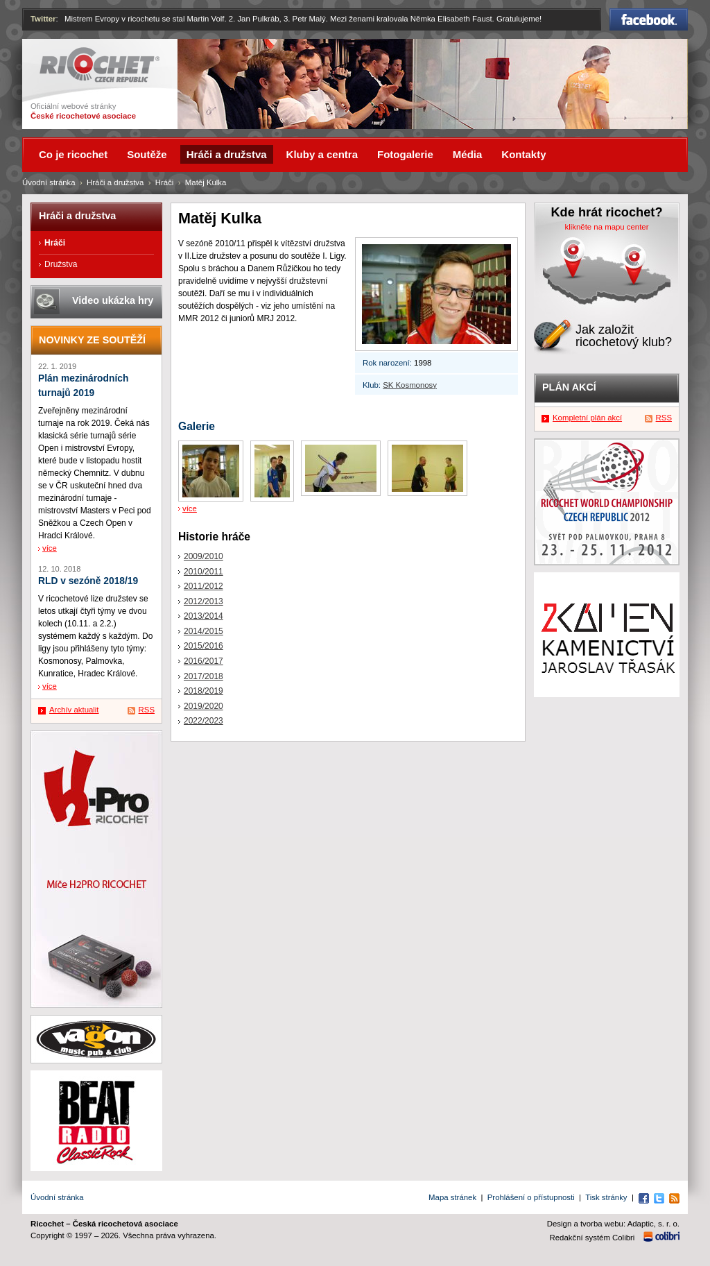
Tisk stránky (606, 1197)
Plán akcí (569, 387)
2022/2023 (203, 721)
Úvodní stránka (49, 182)
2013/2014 (203, 616)
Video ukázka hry (112, 300)
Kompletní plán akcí (587, 417)
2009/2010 (203, 556)
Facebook (648, 19)
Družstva (60, 264)
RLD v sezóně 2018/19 (88, 581)
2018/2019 (203, 691)
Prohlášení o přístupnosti (531, 1197)
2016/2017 (203, 661)
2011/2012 (203, 586)
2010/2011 (203, 571)
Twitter (43, 19)
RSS (147, 709)
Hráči (164, 182)
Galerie (196, 426)
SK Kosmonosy (410, 385)
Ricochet (99, 65)
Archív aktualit (74, 709)
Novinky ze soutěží (92, 339)
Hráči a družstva (115, 182)
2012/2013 (203, 601)
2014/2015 (203, 631)
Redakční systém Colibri (592, 1237)
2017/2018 (203, 676)
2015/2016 (203, 646)
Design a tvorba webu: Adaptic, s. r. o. (613, 1224)
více (189, 508)
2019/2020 (203, 706)
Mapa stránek (452, 1197)
